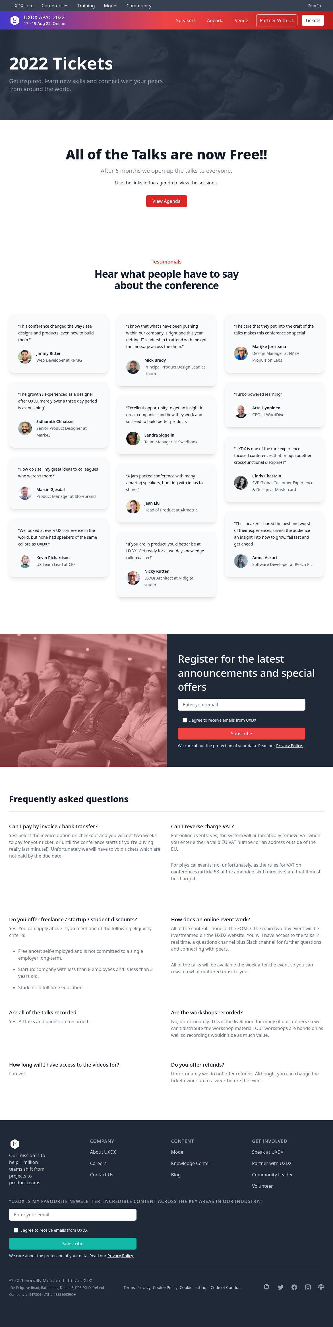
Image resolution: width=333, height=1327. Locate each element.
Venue (241, 20)
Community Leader (272, 1175)
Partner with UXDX (271, 1163)
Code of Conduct (226, 1287)
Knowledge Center (190, 1163)
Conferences (54, 6)
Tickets (312, 20)
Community (139, 6)
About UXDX (103, 1152)
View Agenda (166, 201)
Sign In (314, 5)
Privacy (144, 1287)
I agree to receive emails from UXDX (223, 720)
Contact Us (101, 1175)
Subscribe (241, 733)
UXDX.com (22, 6)
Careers (98, 1163)
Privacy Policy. (289, 745)
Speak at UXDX (267, 1152)
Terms (129, 1287)
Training (86, 6)
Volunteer (262, 1186)
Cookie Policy (165, 1287)
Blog (176, 1175)
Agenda (215, 20)
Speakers (186, 20)
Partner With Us (277, 20)
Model (110, 6)
